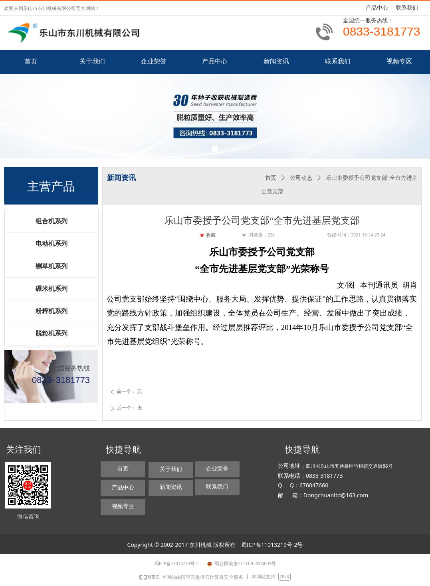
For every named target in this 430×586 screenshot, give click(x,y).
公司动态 (301, 178)
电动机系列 (51, 243)
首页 (270, 178)
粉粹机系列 (51, 311)
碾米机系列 (51, 288)
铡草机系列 (51, 266)
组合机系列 (51, 221)
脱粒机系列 (51, 333)
